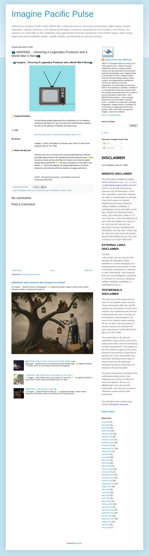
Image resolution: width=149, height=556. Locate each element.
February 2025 (107, 469)
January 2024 (107, 507)
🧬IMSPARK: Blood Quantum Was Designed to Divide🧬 (38, 282)
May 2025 (105, 460)
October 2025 (107, 445)
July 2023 (105, 525)
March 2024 (106, 501)
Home (52, 270)
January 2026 (107, 437)
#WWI (69, 190)
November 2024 (108, 478)
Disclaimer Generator (119, 404)
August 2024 (106, 487)
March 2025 (106, 466)
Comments (108, 148)
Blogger (79, 543)
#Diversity (30, 190)
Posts (106, 144)
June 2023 (106, 528)
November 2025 (108, 443)
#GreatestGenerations (42, 190)
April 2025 (105, 463)
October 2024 (107, 481)
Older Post (88, 270)
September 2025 (108, 449)
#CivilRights (22, 190)
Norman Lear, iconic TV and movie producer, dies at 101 (57, 135)
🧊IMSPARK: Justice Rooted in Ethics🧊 (41, 389)
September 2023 (108, 519)
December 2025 (108, 440)
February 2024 (107, 504)
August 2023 (106, 522)
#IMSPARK (54, 190)
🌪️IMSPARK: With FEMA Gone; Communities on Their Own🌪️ (49, 375)
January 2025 (107, 472)
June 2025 (106, 457)
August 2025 (106, 451)
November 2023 (108, 513)
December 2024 (108, 475)
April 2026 (105, 428)
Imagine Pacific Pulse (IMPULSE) (118, 60)
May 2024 (105, 495)
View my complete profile (111, 115)
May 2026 (105, 425)
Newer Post (16, 270)
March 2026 (106, 431)
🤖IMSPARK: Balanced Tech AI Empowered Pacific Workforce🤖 (50, 361)
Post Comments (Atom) (31, 274)
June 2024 (106, 492)
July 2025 (105, 454)
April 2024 (105, 498)
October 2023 (107, 516)
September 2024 (108, 484)
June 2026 (106, 422)
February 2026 (107, 434)
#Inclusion (62, 190)
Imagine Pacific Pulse (52, 14)
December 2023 (108, 510)
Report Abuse (108, 411)
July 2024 (105, 489)
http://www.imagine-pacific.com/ (118, 185)
